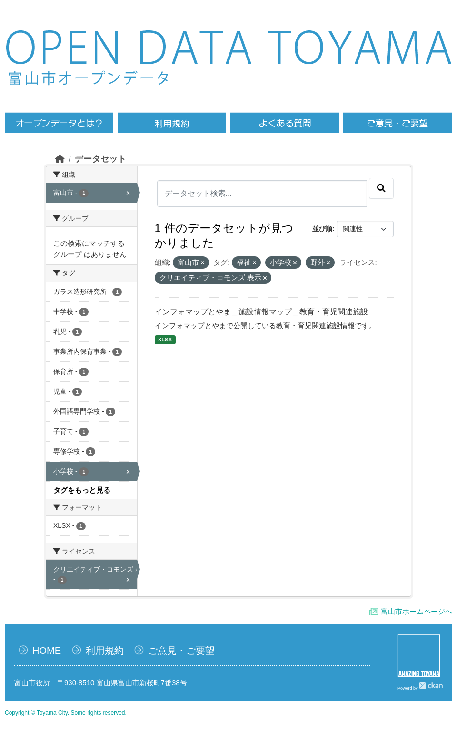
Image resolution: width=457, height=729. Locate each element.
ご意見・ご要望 (181, 650)
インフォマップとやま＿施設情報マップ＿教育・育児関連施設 (261, 312)
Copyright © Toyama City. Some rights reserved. (66, 713)
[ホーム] (60, 159)
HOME (46, 650)
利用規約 (105, 650)
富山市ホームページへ (416, 611)
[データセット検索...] (262, 193)
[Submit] (381, 188)
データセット (100, 159)
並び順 (322, 229)
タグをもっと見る (81, 490)
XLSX (165, 339)
